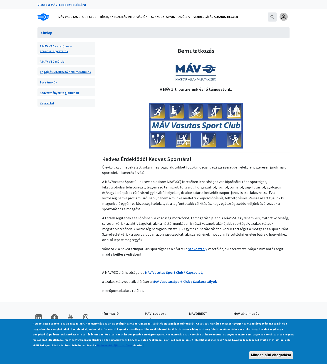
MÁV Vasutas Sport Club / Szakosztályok (184, 281)
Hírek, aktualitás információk (123, 17)
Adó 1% (184, 17)
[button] (284, 17)
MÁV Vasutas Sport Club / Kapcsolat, (174, 272)
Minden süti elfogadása (271, 358)
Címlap (46, 32)
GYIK (104, 320)
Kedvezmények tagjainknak (59, 93)
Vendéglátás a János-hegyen (215, 17)
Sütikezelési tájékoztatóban (114, 348)
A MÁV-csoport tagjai (159, 320)
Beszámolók (48, 82)
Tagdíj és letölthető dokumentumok (65, 72)
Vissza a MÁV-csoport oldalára (61, 4)
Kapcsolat (47, 103)
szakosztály (197, 249)
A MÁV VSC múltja (52, 61)
